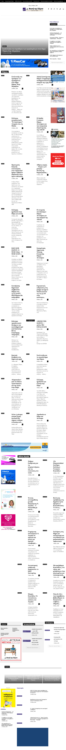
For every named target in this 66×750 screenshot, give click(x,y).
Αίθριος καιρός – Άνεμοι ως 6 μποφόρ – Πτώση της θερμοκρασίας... (42, 169)
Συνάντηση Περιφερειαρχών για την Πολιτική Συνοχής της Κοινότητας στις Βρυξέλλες (52, 678)
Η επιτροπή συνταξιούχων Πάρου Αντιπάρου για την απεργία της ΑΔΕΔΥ (42, 215)
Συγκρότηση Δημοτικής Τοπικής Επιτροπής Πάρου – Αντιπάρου (41, 253)
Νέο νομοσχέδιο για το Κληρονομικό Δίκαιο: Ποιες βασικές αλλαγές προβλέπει (57, 51)
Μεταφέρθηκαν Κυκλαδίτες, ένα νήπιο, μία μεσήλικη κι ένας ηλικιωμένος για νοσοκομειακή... (59, 570)
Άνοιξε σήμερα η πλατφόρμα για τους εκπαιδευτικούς (56, 56)
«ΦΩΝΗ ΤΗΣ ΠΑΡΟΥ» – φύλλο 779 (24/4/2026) (37, 640)
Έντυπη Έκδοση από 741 (30, 320)
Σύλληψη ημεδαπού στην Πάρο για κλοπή (17, 212)
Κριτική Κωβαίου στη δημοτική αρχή (17, 357)
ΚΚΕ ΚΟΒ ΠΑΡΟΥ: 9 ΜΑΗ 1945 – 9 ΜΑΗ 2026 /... (17, 251)
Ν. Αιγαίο (19, 460)
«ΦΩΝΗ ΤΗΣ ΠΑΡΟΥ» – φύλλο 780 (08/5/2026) (42, 324)
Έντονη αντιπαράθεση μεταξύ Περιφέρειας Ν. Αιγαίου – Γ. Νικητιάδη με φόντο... (33, 504)
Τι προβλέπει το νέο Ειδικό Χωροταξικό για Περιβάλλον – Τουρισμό (56, 42)
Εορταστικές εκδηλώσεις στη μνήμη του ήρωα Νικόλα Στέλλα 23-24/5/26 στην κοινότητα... (42, 291)
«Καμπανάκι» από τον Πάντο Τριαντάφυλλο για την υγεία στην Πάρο (17, 383)
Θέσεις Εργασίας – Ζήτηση (55, 58)
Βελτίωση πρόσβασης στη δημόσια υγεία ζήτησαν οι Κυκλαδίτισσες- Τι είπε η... (58, 503)
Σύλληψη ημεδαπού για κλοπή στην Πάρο (41, 383)
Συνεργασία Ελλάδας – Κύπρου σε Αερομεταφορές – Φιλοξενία (56, 38)
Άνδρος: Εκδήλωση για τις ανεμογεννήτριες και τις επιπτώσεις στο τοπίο (57, 46)
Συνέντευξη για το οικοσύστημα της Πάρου (42, 357)
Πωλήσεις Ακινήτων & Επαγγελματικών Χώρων (5, 634)
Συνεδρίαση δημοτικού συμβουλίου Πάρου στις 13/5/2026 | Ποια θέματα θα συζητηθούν (17, 291)
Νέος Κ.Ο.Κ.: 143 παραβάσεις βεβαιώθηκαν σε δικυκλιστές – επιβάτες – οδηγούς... (58, 599)
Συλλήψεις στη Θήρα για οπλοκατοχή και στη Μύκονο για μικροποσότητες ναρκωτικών (58, 536)
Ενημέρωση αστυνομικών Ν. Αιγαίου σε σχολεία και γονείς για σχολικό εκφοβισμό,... (33, 537)
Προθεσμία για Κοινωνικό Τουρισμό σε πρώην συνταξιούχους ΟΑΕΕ (38, 700)
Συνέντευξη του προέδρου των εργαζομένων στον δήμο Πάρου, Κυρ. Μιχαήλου (56, 29)
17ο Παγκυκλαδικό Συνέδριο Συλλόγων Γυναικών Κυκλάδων (58, 466)
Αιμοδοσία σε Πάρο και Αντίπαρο (41, 416)
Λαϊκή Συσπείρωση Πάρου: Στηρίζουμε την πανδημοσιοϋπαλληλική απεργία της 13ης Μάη (45, 80)
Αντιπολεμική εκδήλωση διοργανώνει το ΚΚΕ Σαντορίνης (33, 569)
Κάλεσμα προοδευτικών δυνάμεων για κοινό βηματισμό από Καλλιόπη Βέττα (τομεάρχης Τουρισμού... (17, 328)
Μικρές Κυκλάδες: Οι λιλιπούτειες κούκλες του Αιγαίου (33, 598)
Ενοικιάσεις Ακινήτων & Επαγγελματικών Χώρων (15, 630)
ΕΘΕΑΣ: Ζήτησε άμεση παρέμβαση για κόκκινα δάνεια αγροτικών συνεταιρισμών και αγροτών (39, 691)
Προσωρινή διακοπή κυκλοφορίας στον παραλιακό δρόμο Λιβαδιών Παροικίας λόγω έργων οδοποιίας (17, 170)
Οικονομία (19, 696)
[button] (63, 9)
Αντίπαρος (29, 247)
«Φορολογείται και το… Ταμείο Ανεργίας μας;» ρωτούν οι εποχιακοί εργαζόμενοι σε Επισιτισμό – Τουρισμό (39, 718)
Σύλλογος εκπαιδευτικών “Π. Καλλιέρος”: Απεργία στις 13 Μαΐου (17, 122)
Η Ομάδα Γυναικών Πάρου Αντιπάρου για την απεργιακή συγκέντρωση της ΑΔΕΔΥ (42, 124)
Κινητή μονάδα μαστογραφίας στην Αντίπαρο (58, 639)
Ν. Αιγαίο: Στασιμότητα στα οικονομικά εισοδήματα (38, 709)
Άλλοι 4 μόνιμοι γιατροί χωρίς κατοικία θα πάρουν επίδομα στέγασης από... (17, 418)
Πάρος (4, 46)
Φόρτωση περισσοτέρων (57, 62)
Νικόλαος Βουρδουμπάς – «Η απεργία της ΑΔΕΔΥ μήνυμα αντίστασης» (56, 34)
